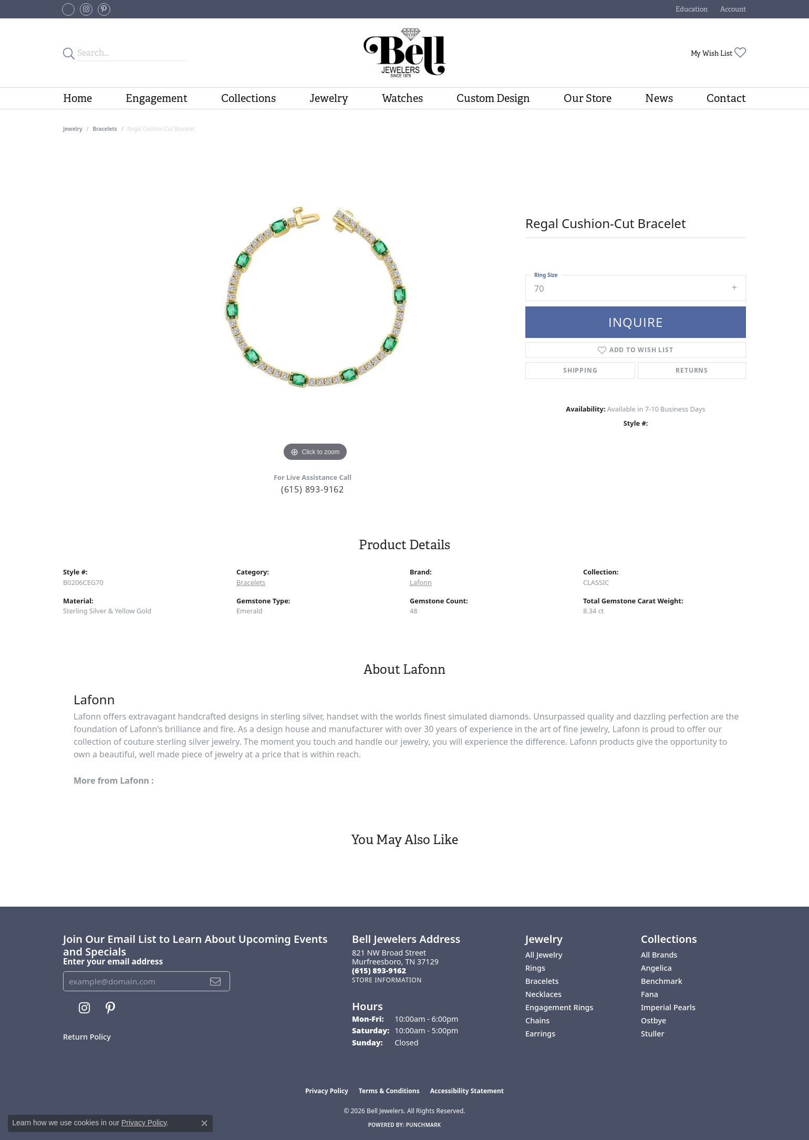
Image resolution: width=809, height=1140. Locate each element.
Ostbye (653, 1020)
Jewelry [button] (328, 98)
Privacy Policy (326, 1090)
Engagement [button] (157, 98)
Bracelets (105, 128)
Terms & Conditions (389, 1090)
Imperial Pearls (668, 1007)
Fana (649, 994)
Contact (726, 98)
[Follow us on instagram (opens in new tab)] (86, 9)
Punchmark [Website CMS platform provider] (423, 1124)
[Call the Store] (379, 970)
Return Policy (87, 1037)
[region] (315, 306)
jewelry (72, 128)
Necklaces (543, 994)
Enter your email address (113, 961)
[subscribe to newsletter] (216, 981)
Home (77, 98)
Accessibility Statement (467, 1090)
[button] (690, 9)
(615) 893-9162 (312, 489)
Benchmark (661, 981)
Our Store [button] (587, 98)
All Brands (659, 955)
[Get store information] (387, 979)
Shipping (580, 370)
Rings (535, 968)
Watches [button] (402, 98)
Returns (692, 370)
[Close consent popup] (204, 1123)
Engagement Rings (559, 1007)
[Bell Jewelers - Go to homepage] (404, 52)
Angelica (656, 968)
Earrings (540, 1034)
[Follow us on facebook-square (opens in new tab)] (68, 9)
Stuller (653, 1034)
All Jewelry (544, 955)
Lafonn (421, 582)
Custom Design (493, 98)
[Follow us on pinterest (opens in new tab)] (104, 9)
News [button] (659, 98)
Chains (537, 1020)
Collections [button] (248, 98)
